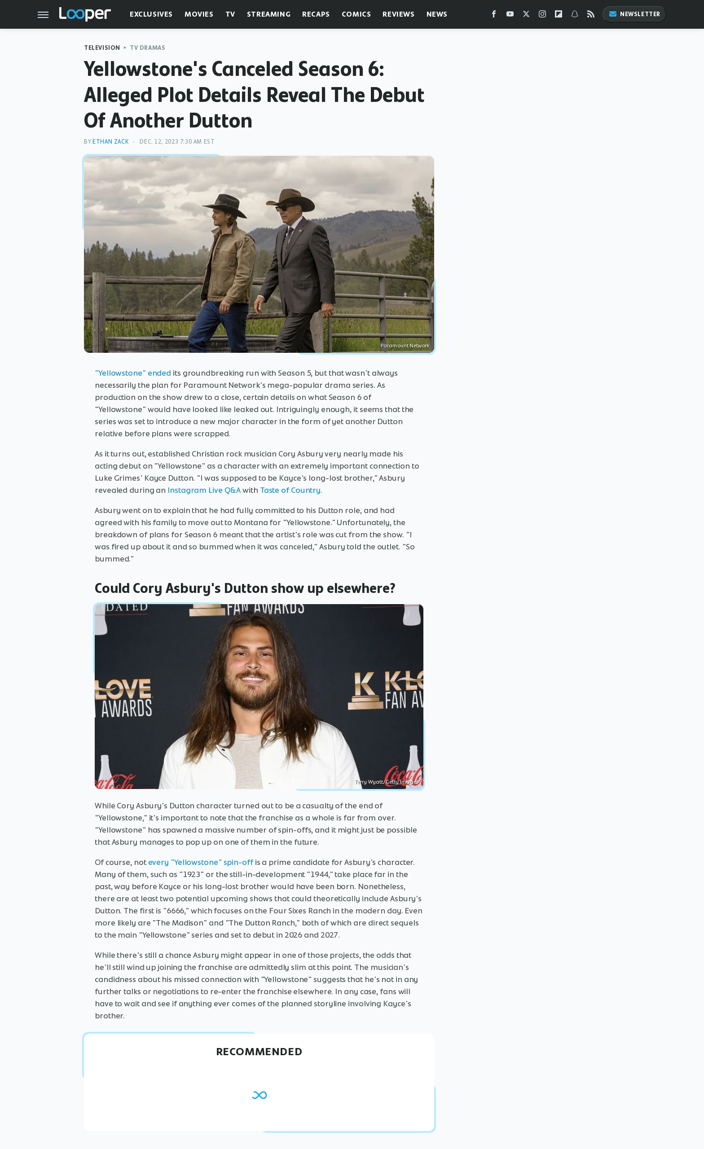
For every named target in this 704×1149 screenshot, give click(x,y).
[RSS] (590, 16)
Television (102, 48)
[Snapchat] (574, 16)
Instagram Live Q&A (204, 490)
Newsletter (634, 14)
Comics (356, 14)
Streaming (268, 14)
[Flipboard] (558, 16)
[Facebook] (493, 16)
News (437, 14)
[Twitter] (526, 16)
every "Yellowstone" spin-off (200, 862)
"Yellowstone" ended (133, 373)
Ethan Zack (110, 141)
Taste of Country (290, 490)
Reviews (398, 14)
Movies (199, 14)
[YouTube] (510, 16)
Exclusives (151, 14)
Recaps (316, 14)
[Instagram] (542, 16)
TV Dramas (147, 48)
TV (230, 14)
